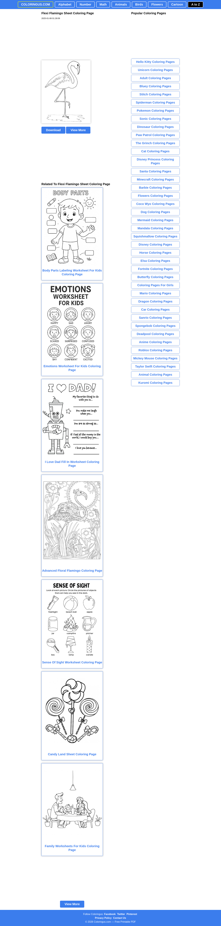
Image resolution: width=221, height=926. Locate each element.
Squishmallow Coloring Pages (155, 236)
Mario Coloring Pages (155, 293)
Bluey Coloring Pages (155, 86)
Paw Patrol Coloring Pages (155, 135)
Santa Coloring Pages (155, 171)
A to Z (195, 4)
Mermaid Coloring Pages (155, 220)
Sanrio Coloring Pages (155, 317)
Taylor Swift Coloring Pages (155, 366)
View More (78, 130)
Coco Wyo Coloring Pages (155, 204)
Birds (139, 4)
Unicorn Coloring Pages (155, 70)
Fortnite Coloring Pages (155, 269)
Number (85, 4)
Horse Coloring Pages (155, 252)
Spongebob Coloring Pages (155, 325)
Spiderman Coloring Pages (155, 102)
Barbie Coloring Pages (155, 187)
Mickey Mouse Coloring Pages (155, 358)
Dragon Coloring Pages (155, 301)
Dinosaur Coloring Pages (155, 127)
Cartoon (177, 4)
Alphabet (64, 4)
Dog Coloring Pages (155, 212)
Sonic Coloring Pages (155, 118)
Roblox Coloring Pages (155, 350)
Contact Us (119, 918)
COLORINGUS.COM (35, 4)
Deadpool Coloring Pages (155, 334)
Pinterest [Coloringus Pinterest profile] (132, 914)
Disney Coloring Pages (155, 244)
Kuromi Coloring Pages (155, 382)
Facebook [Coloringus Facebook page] (110, 914)
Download (53, 130)
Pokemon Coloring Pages (155, 110)
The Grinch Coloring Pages (155, 143)
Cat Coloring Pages (155, 151)
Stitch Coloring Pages (155, 94)
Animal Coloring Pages (155, 374)
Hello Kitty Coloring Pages (155, 62)
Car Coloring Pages (155, 309)
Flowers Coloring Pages (155, 195)
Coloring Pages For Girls (155, 285)
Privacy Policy (103, 918)
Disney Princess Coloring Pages (155, 161)
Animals (121, 4)
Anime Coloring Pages (155, 342)
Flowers (157, 4)
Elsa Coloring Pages (155, 260)
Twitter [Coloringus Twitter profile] (121, 914)
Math (103, 4)
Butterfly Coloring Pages (155, 277)
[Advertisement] (64, 40)
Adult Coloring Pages (155, 78)
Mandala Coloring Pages (155, 228)
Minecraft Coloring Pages (155, 179)
